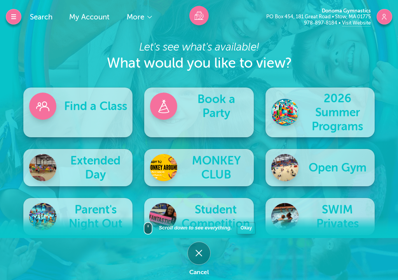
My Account (89, 17)
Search (41, 17)
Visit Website (356, 23)
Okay (246, 231)
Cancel (199, 272)
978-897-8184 (321, 23)
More (136, 17)
